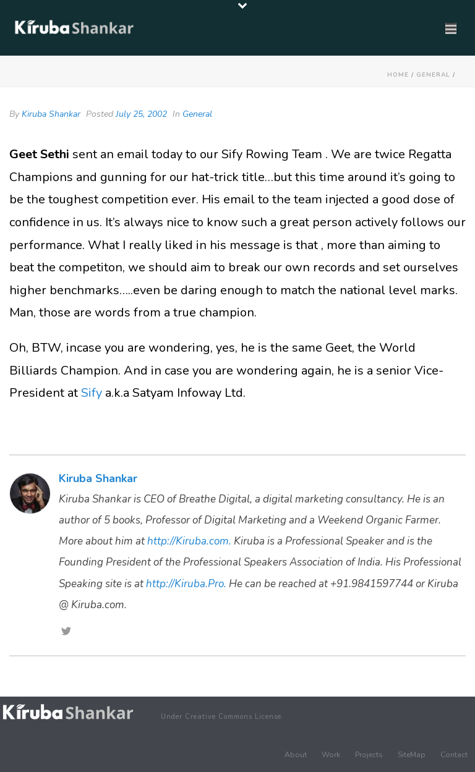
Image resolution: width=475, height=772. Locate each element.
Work (331, 755)
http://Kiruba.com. (189, 541)
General (433, 74)
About (296, 755)
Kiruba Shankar (51, 114)
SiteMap (412, 755)
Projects (369, 755)
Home (398, 74)
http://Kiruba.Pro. (186, 584)
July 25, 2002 (141, 114)
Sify (91, 392)
